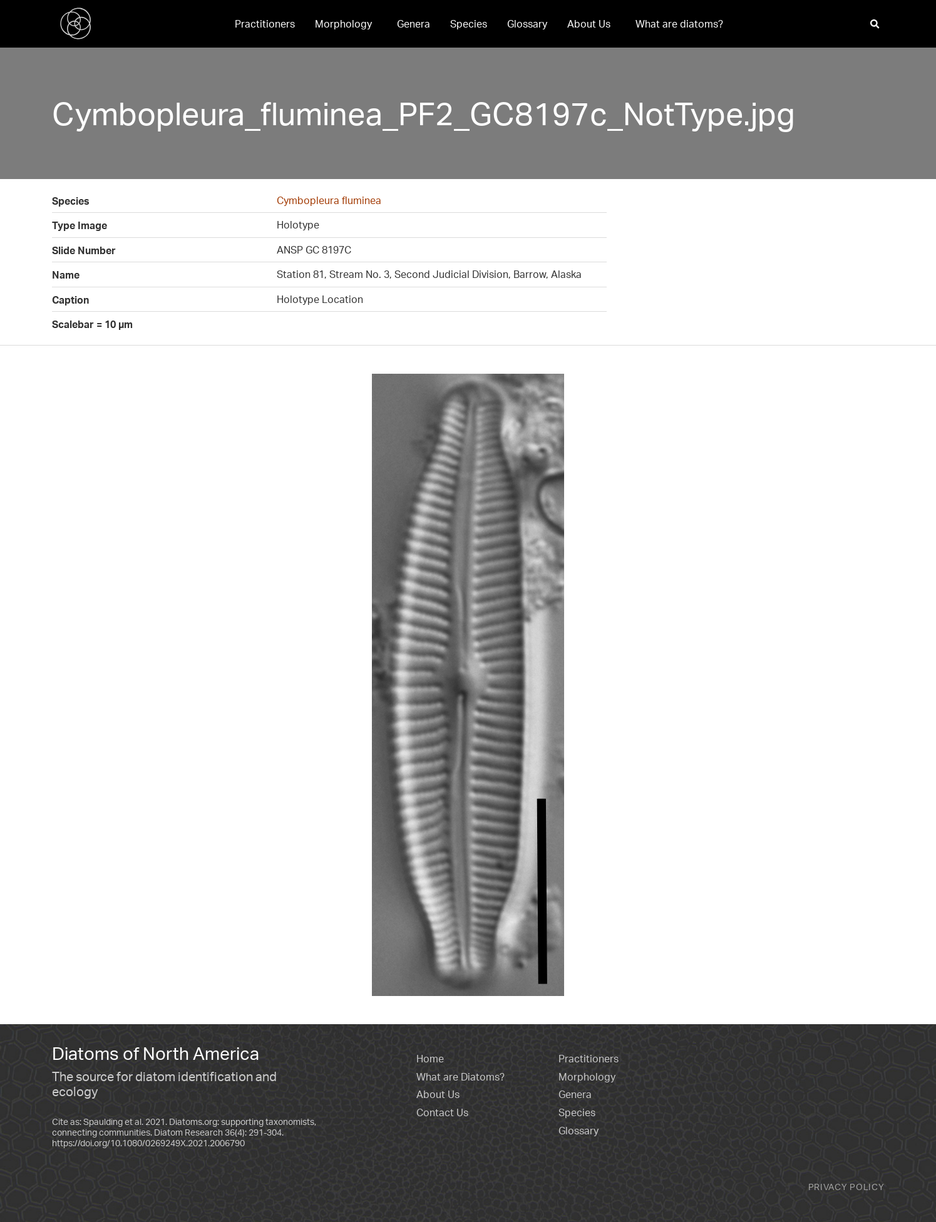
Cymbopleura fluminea (329, 200)
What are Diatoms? (460, 1077)
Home (430, 1058)
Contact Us (442, 1112)
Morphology (343, 24)
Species (468, 24)
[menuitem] (265, 24)
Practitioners (265, 24)
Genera (413, 24)
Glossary (527, 24)
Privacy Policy (846, 1186)
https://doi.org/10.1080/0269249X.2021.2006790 (148, 1142)
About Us (588, 24)
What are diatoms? (679, 24)
